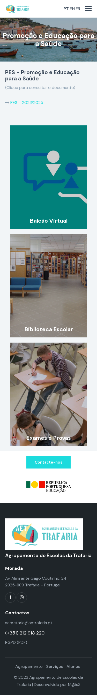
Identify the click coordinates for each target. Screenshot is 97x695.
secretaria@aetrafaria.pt (28, 622)
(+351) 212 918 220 (24, 633)
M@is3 (74, 684)
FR (78, 8)
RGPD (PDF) (16, 642)
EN (72, 8)
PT (66, 8)
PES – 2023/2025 (26, 102)
